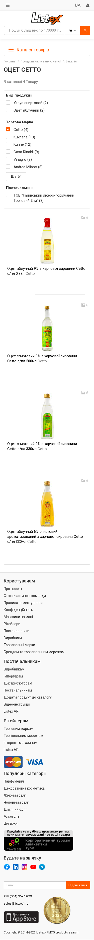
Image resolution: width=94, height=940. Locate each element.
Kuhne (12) (22, 144)
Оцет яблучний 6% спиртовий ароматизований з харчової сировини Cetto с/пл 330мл (45, 536)
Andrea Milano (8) (28, 167)
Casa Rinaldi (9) (26, 152)
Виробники (13, 638)
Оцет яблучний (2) (29, 110)
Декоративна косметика (24, 788)
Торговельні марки (19, 645)
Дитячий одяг (15, 809)
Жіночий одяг (15, 795)
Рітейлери (12, 624)
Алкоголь (12, 816)
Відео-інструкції (17, 704)
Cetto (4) (21, 129)
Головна (10, 61)
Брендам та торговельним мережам (34, 652)
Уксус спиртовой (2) (31, 103)
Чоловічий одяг (16, 802)
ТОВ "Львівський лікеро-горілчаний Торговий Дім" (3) (44, 198)
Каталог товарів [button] (29, 50)
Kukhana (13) (24, 137)
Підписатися (77, 885)
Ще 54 (16, 176)
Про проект (13, 589)
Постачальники (16, 631)
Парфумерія (14, 781)
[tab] (47, 49)
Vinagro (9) (23, 159)
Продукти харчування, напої (41, 61)
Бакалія (71, 61)
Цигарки (11, 823)
